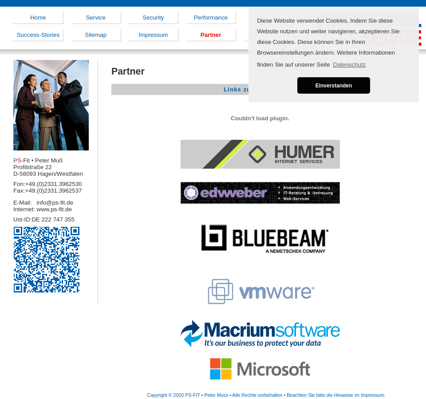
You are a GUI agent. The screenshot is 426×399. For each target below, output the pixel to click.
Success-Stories (38, 35)
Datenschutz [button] (349, 64)
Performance (211, 17)
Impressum (153, 35)
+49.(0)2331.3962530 (53, 184)
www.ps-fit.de (54, 209)
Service (95, 17)
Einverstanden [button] (334, 86)
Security (153, 17)
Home (38, 17)
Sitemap (95, 35)
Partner (211, 35)
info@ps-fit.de (55, 202)
